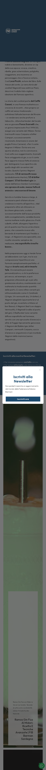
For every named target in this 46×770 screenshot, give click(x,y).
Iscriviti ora (23, 399)
